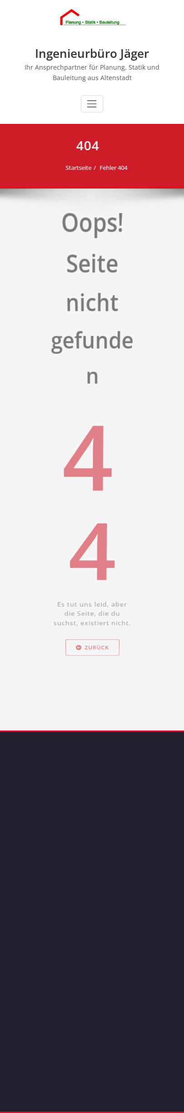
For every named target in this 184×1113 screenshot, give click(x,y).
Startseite (76, 167)
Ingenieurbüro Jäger (92, 53)
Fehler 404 (111, 167)
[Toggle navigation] (92, 103)
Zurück (92, 696)
